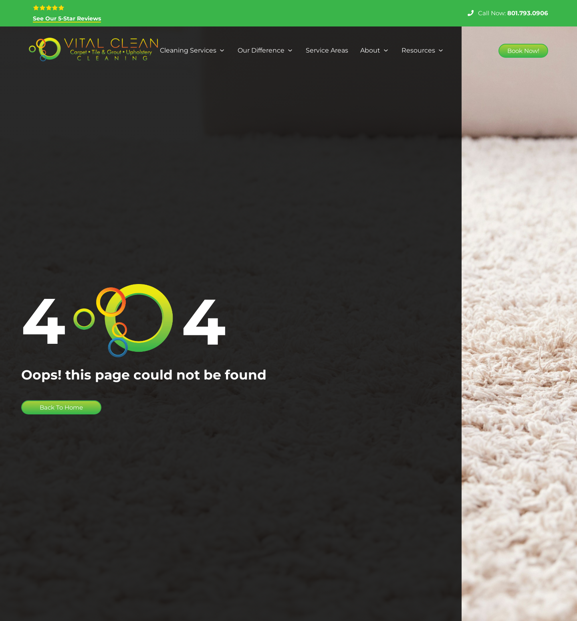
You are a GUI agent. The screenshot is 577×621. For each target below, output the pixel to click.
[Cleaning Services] (193, 50)
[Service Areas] (327, 50)
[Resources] (422, 50)
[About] (374, 50)
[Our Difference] (266, 50)
